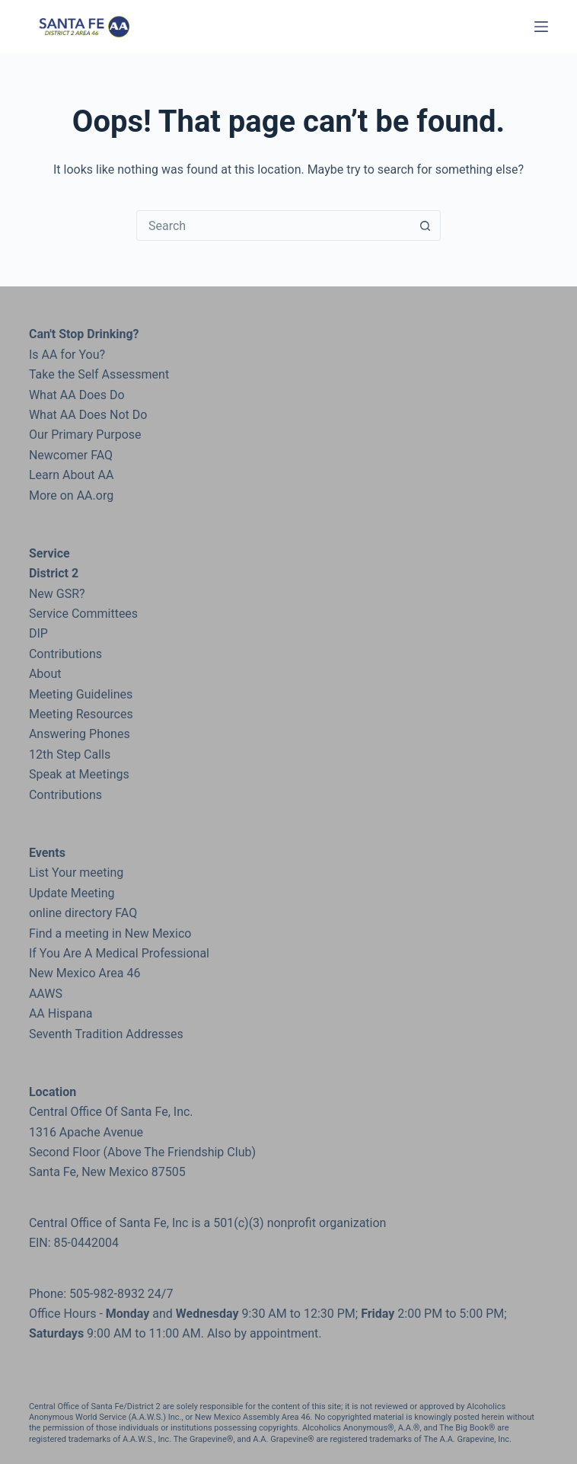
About (45, 673)
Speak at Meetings (79, 774)
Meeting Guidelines (80, 694)
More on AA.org (71, 495)
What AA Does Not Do (88, 415)
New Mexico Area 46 (85, 973)
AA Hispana (61, 1013)
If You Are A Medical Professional (119, 953)
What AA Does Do (77, 395)
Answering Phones (79, 734)
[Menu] (541, 27)
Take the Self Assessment (99, 374)
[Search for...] (273, 225)
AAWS (45, 993)
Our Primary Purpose (85, 434)
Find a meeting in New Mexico (110, 933)
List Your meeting (76, 872)
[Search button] (425, 225)
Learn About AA (71, 475)
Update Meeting (72, 893)
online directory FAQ (83, 913)
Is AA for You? (67, 354)
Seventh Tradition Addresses (106, 1034)
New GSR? (57, 594)
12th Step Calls (69, 754)
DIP (38, 633)
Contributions (65, 654)
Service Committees (83, 613)
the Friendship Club (197, 1152)
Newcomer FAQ (71, 455)
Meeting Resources (81, 714)
